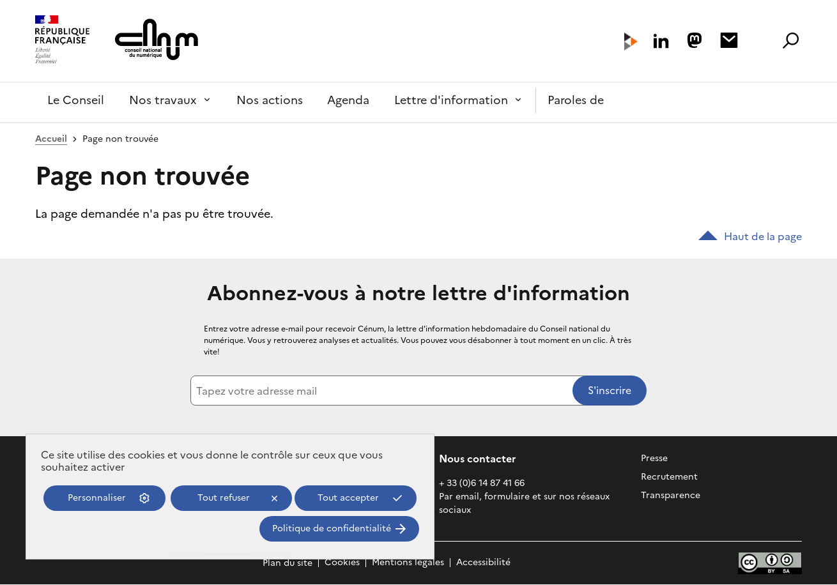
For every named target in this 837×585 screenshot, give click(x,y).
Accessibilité (483, 563)
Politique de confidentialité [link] (331, 528)
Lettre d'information (451, 100)
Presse (654, 458)
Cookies (342, 563)
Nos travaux (163, 100)
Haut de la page (750, 236)
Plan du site (287, 563)
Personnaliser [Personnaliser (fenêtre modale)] (97, 498)
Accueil (51, 139)
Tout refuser (223, 498)
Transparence (670, 495)
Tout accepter (348, 498)
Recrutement (669, 476)
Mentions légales (408, 563)
